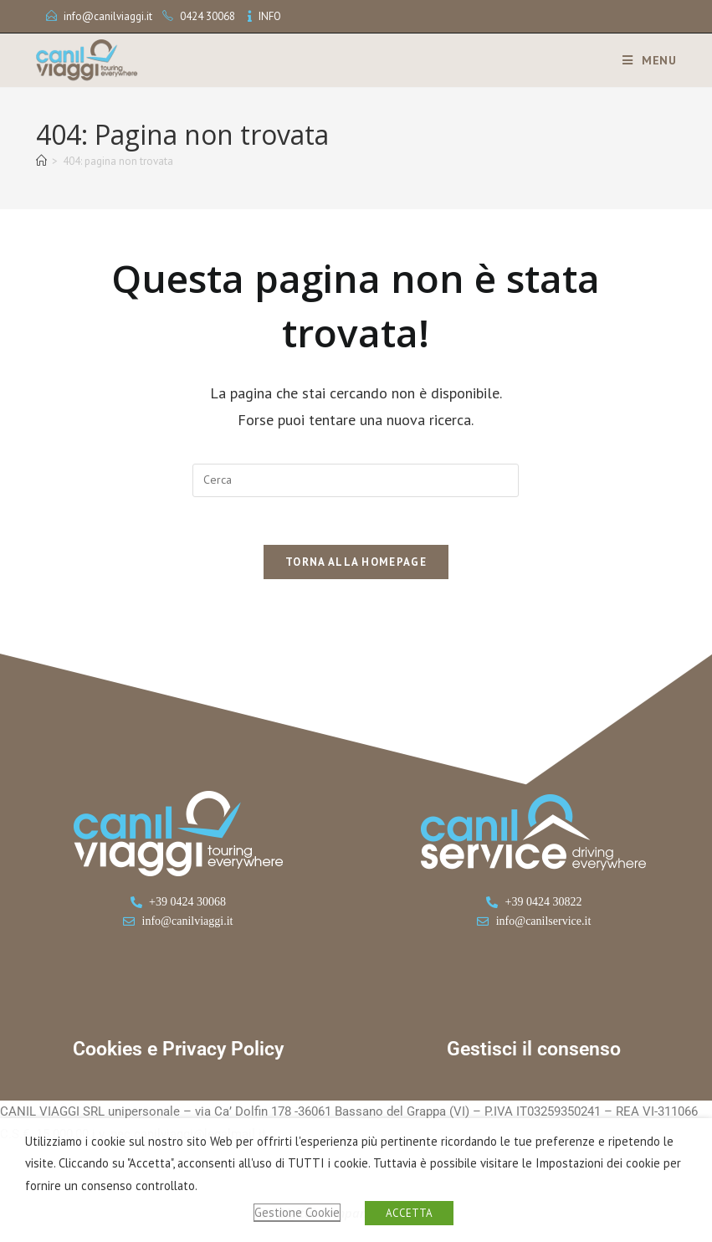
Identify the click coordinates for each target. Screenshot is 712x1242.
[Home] (41, 161)
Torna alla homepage (356, 565)
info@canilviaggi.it (108, 16)
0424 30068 (207, 16)
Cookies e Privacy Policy (178, 1052)
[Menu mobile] (643, 60)
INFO (270, 16)
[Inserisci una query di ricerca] (355, 480)
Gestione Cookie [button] (297, 1212)
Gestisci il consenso (534, 1052)
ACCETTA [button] (409, 1213)
